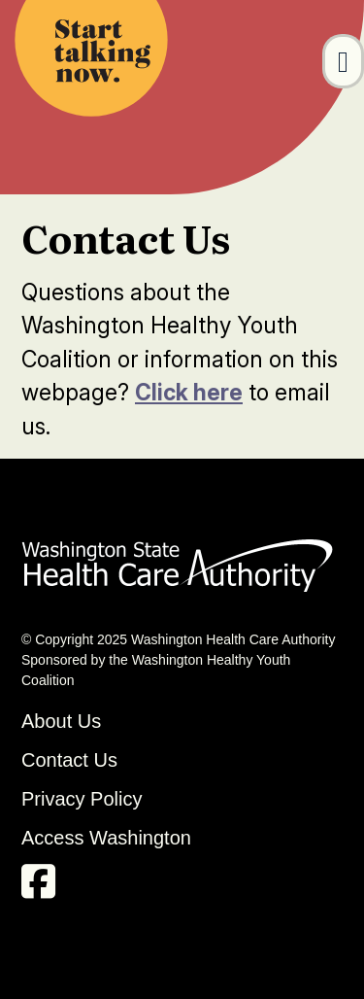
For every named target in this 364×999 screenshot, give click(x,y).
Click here (189, 392)
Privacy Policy (81, 799)
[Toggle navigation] (343, 61)
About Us (61, 721)
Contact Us (69, 760)
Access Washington (108, 837)
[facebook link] (43, 888)
